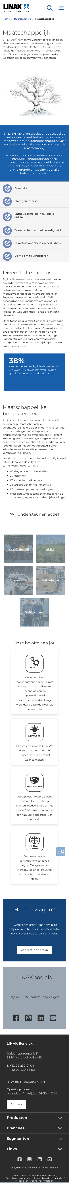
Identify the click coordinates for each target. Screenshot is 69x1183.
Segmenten (18, 1138)
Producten (17, 1118)
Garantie (57, 1178)
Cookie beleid (20, 1175)
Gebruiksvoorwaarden (18, 1178)
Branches (16, 1128)
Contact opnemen (34, 950)
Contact (16, 1104)
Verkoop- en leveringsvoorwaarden (34, 1181)
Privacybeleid (41, 1178)
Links (12, 1149)
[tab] (34, 188)
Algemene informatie (43, 1175)
